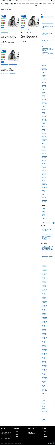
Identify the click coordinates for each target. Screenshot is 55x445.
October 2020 (44, 157)
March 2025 (44, 82)
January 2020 (44, 170)
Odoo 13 (43, 208)
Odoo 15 (43, 211)
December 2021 (44, 137)
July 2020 (43, 161)
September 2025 (44, 73)
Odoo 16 (2, 27)
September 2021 (44, 337)
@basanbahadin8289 (45, 56)
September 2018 (44, 187)
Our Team (45, 432)
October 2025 (44, 72)
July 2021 (43, 144)
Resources (44, 3)
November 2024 (44, 286)
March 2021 (44, 150)
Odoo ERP (43, 409)
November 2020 (44, 156)
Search (42, 14)
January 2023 (44, 119)
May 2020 (43, 164)
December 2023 (44, 103)
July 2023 (43, 110)
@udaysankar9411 (45, 48)
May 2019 (43, 181)
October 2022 (44, 123)
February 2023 (44, 117)
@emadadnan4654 (45, 52)
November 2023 (44, 105)
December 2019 (44, 171)
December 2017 (44, 198)
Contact (17, 436)
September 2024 (44, 289)
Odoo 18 (43, 215)
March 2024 (44, 99)
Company (40, 3)
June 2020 (43, 163)
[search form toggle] (53, 4)
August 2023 (44, 109)
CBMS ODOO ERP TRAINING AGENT (9, 3)
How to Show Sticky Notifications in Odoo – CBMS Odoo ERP (9, 65)
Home (20, 3)
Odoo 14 (22, 27)
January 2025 (44, 85)
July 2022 (43, 127)
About (17, 432)
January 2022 (44, 136)
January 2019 (44, 183)
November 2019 (44, 173)
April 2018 (43, 194)
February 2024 (44, 100)
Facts (44, 434)
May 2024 (43, 96)
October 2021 (44, 140)
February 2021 (44, 346)
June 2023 (43, 112)
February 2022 (44, 330)
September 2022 (44, 321)
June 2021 (43, 146)
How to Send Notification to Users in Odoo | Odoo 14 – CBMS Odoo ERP (29, 30)
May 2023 (43, 113)
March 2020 (44, 167)
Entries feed (44, 419)
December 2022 (44, 120)
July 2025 (43, 76)
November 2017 (44, 200)
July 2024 (43, 93)
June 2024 (43, 95)
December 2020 (44, 154)
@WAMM (43, 40)
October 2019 (44, 174)
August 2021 (44, 143)
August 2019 (44, 177)
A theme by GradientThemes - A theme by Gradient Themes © (11, 443)
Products (23, 3)
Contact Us (49, 3)
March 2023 (44, 116)
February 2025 (44, 83)
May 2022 (43, 130)
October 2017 (44, 201)
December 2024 (44, 86)
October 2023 (44, 106)
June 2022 (43, 129)
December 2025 (44, 69)
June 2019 (43, 180)
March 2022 (44, 133)
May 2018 (43, 385)
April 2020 (43, 166)
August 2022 (44, 126)
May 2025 (43, 79)
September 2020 (44, 353)
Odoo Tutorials (44, 218)
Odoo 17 (43, 214)
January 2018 (44, 197)
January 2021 (44, 153)
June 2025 (43, 78)
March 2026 (44, 65)
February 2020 (44, 362)
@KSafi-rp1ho (44, 43)
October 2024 (44, 89)
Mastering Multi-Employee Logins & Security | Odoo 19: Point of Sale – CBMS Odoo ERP (47, 24)
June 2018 (43, 191)
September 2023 (44, 305)
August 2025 (44, 75)
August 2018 (44, 188)
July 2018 (43, 190)
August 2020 (44, 160)
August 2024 (44, 92)
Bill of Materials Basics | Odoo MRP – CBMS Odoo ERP (47, 45)
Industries (27, 3)
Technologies (32, 3)
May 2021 (43, 147)
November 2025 (44, 270)
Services (36, 3)
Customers (45, 436)
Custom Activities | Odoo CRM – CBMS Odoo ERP (48, 53)
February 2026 (44, 66)
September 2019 (44, 369)
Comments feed (44, 420)
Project (45, 431)
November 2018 (44, 378)
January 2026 (44, 68)
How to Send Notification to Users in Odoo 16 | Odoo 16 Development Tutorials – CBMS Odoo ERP (9, 31)
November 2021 (44, 139)
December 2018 (44, 184)
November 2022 (44, 122)
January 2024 (44, 102)
